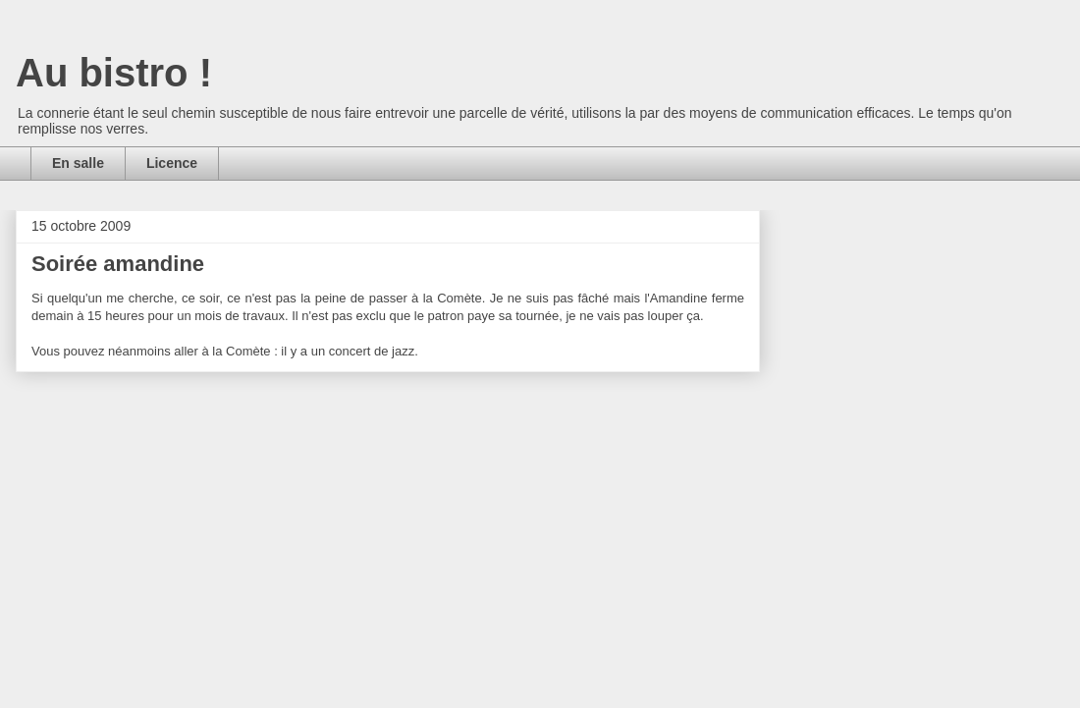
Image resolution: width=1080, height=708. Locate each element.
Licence (171, 163)
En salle (78, 163)
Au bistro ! (114, 72)
